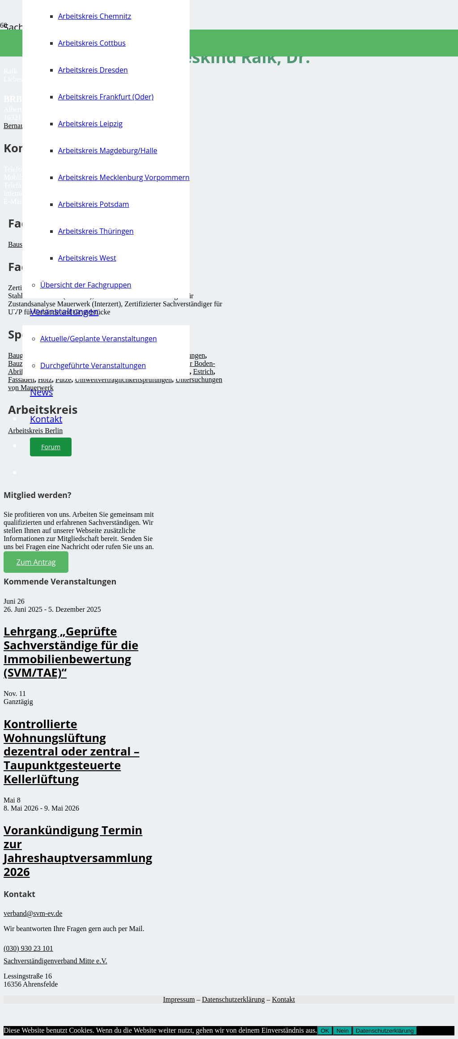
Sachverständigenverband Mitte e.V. (55, 961)
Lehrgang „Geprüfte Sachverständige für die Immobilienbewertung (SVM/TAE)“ (71, 651)
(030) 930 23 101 (28, 948)
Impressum (179, 999)
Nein (342, 1030)
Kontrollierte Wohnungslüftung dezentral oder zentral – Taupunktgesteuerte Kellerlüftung (72, 751)
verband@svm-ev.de (33, 913)
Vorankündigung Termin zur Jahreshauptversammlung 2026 (78, 850)
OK (325, 1030)
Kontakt (283, 999)
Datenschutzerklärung (233, 999)
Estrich (203, 371)
